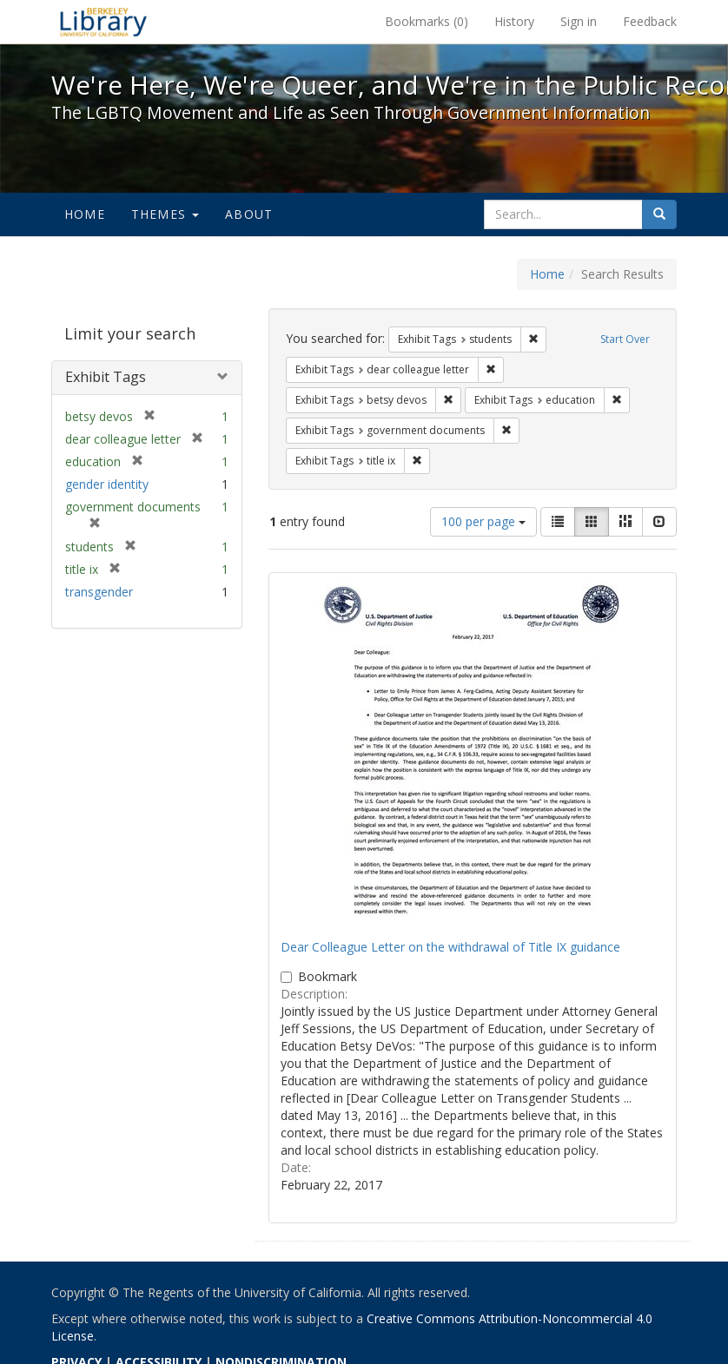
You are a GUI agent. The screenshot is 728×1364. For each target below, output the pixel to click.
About (249, 214)
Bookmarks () (426, 21)
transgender (99, 591)
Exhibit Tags (105, 376)
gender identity (107, 484)
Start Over (625, 339)
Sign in (578, 21)
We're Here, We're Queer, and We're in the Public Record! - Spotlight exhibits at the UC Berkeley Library (103, 21)
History (514, 21)
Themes (165, 214)
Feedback (650, 21)
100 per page (483, 521)
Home (84, 214)
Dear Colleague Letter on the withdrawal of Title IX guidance (450, 947)
